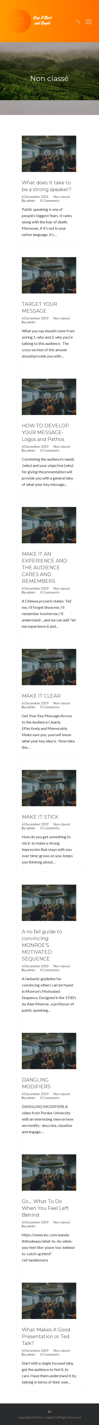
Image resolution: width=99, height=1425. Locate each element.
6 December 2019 (35, 318)
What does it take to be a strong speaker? (46, 186)
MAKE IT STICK (40, 817)
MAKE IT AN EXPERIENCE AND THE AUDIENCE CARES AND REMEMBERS (44, 567)
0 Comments (50, 201)
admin (30, 201)
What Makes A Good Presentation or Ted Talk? (46, 1336)
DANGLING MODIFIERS (36, 1083)
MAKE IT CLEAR (41, 696)
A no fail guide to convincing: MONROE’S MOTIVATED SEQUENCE (42, 945)
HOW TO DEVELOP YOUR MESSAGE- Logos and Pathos (45, 432)
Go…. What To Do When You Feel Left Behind (45, 1208)
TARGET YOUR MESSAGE (39, 307)
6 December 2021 (35, 197)
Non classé (61, 197)
